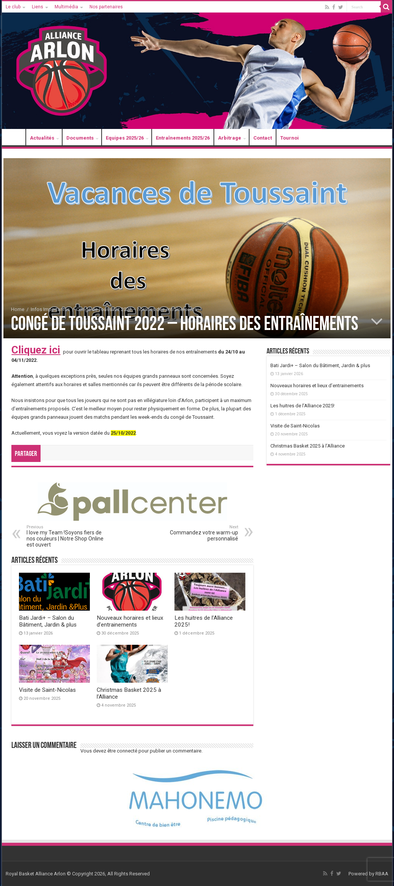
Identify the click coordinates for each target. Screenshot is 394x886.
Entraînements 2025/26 (183, 138)
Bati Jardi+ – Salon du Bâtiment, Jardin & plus (48, 621)
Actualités (42, 138)
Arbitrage (229, 138)
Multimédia (66, 6)
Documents (80, 138)
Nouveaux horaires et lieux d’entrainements (130, 621)
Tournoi (289, 138)
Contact (262, 138)
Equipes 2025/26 (125, 138)
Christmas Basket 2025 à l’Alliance (307, 446)
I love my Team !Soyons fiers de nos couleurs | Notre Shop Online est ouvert (65, 536)
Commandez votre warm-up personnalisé (199, 533)
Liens (37, 6)
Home (17, 309)
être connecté (122, 751)
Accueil (15, 138)
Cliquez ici (35, 350)
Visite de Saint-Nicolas (47, 689)
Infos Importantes (50, 309)
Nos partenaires (106, 6)
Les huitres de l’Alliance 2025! (302, 405)
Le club (13, 6)
